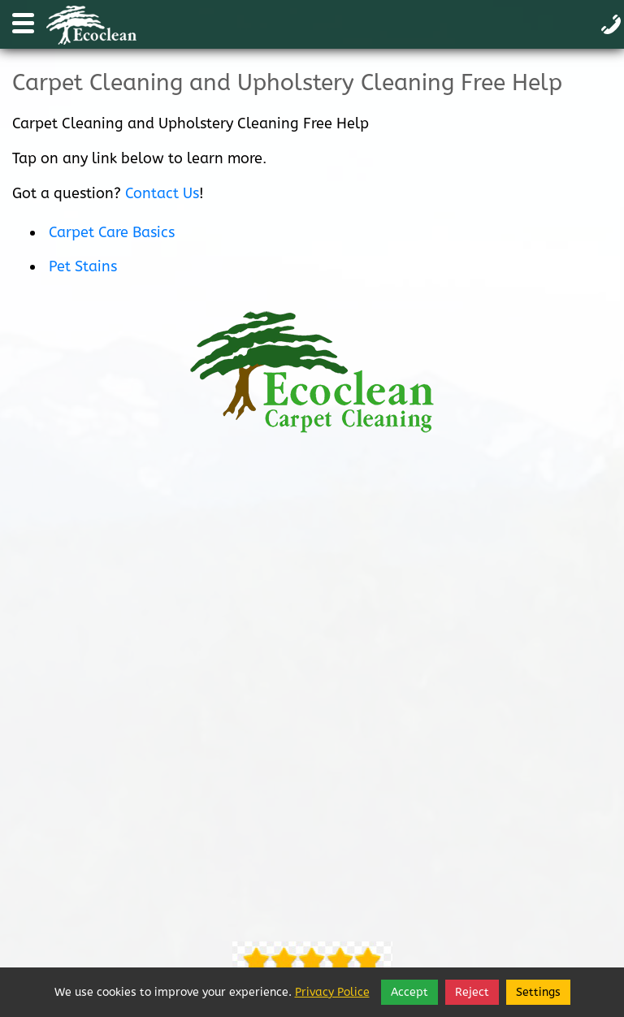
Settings (538, 992)
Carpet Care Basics (112, 232)
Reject (472, 992)
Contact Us (162, 193)
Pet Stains (83, 266)
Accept (409, 992)
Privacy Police (332, 992)
